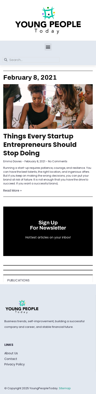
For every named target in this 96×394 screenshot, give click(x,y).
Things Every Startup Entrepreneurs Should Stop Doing (40, 145)
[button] (48, 47)
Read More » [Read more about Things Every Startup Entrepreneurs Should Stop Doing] (12, 190)
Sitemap (65, 388)
